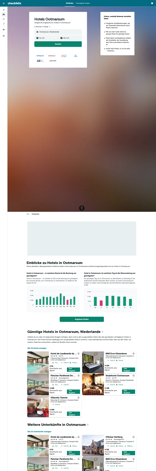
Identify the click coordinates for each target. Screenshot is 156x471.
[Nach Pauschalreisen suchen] (3, 23)
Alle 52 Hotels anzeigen (37, 348)
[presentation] (102, 332)
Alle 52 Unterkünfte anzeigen (39, 432)
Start (28, 214)
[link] (82, 319)
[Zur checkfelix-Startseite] (14, 3)
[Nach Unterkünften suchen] (3, 14)
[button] (3, 3)
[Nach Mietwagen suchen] (3, 19)
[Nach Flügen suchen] (3, 10)
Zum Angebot (72, 370)
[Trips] (3, 30)
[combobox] (42, 27)
